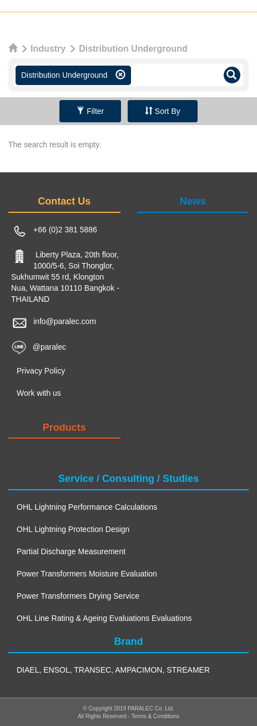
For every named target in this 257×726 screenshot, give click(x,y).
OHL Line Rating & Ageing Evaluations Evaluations (104, 618)
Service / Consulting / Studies (128, 478)
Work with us (39, 393)
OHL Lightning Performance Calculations (87, 507)
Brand (128, 641)
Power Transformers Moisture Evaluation (87, 573)
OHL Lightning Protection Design (73, 529)
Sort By (162, 111)
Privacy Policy (41, 370)
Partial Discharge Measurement (71, 551)
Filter (90, 111)
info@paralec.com (64, 321)
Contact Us (64, 201)
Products (64, 427)
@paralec (49, 346)
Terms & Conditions (155, 716)
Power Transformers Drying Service (78, 595)
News (193, 201)
